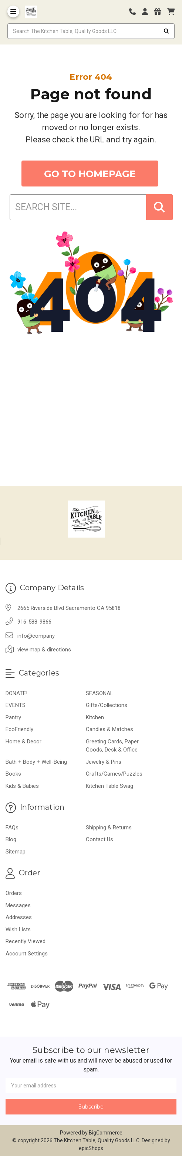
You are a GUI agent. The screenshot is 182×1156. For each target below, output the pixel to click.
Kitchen (95, 717)
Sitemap (16, 851)
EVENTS (16, 705)
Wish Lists (18, 929)
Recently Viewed (26, 941)
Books (13, 773)
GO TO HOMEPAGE (90, 173)
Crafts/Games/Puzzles (114, 773)
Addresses (19, 917)
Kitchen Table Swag (109, 786)
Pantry (13, 717)
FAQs (12, 827)
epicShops (91, 1148)
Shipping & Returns (109, 827)
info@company (36, 636)
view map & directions (44, 649)
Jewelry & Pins (103, 762)
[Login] (147, 12)
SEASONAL (99, 693)
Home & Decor (23, 741)
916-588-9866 (34, 621)
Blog (11, 839)
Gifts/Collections (106, 705)
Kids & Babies (22, 786)
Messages (18, 905)
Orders (14, 893)
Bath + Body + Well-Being (36, 762)
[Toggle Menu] (13, 11)
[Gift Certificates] (160, 12)
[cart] (171, 12)
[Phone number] (135, 12)
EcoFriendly (19, 729)
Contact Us (99, 839)
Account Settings (27, 953)
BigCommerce (105, 1133)
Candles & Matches (109, 729)
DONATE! (16, 693)
